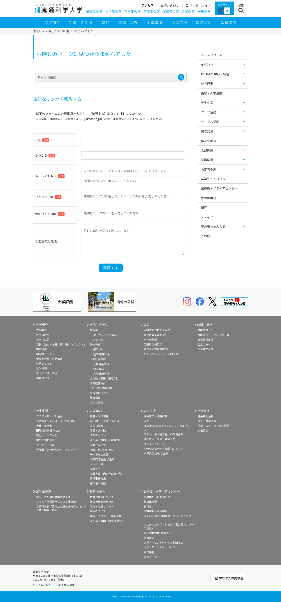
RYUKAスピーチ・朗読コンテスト (164, 448)
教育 (106, 22)
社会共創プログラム (102, 449)
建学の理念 (42, 334)
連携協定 (203, 430)
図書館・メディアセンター (219, 188)
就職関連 (207, 159)
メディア (207, 217)
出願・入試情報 (99, 416)
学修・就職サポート (102, 506)
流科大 (37, 31)
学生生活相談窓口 (46, 440)
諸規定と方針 (44, 363)
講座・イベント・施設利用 (106, 516)
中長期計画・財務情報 (49, 358)
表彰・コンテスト (46, 435)
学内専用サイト (198, 5)
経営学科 (98, 340)
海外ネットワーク (154, 443)
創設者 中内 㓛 (45, 354)
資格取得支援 (205, 339)
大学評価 (41, 368)
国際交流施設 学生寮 (156, 349)
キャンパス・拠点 (46, 373)
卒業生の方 (151, 11)
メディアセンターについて (159, 547)
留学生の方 (113, 11)
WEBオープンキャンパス (104, 421)
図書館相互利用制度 (156, 511)
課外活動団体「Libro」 (157, 533)
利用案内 (149, 506)
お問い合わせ (169, 5)
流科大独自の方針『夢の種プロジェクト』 (61, 344)
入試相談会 (96, 425)
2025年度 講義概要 (101, 388)
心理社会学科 (101, 364)
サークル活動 (210, 121)
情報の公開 (42, 378)
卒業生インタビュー (215, 179)
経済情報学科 (101, 354)
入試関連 (207, 150)
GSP (146, 421)
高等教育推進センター (157, 334)
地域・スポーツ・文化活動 (213, 425)
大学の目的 (42, 339)
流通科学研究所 (153, 344)
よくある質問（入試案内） (106, 440)
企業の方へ (204, 344)
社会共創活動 (205, 416)
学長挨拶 (41, 349)
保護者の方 (170, 11)
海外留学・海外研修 (156, 416)
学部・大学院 (81, 22)
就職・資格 (128, 22)
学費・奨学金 (44, 425)
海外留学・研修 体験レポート (162, 439)
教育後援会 (208, 198)
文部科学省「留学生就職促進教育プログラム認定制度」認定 (61, 508)
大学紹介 (52, 22)
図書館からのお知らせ (157, 497)
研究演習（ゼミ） (100, 393)
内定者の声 (208, 169)
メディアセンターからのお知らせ (163, 542)
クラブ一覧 (96, 464)
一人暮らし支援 (99, 454)
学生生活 (155, 22)
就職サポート (205, 330)
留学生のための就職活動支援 (53, 497)
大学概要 (41, 330)
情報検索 (149, 537)
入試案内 (179, 22)
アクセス (148, 5)
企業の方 (188, 11)
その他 (205, 236)
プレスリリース (211, 55)
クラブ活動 (208, 112)
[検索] (181, 77)
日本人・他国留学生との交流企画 (163, 434)
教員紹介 (95, 397)
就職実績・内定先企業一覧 (213, 334)
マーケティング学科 (105, 335)
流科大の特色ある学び (157, 330)
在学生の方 (132, 11)
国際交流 (204, 22)
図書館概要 (150, 501)
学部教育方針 (98, 383)
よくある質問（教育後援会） (107, 520)
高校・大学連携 (211, 93)
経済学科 (98, 349)
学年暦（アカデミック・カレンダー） (58, 449)
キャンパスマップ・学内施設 (161, 354)
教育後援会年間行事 (102, 501)
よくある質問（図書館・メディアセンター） (167, 517)
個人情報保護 (66, 585)
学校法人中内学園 (229, 578)
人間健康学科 (101, 373)
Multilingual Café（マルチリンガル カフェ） (167, 427)
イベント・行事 (45, 445)
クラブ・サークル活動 (49, 416)
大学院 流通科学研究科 (103, 378)
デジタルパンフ (99, 435)
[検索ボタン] (241, 8)
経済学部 (95, 344)
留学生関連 (208, 141)
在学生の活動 (98, 483)
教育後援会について (102, 497)
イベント (207, 64)
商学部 (94, 330)
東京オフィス (205, 349)
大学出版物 (96, 402)
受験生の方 (94, 11)
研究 (204, 207)
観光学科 (98, 369)
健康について (98, 511)
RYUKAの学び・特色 (215, 74)
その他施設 (150, 339)
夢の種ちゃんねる (213, 226)
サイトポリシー (44, 585)
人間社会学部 (98, 359)
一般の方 (204, 11)
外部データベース (154, 557)
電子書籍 (149, 552)
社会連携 (228, 22)
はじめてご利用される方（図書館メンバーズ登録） (169, 526)
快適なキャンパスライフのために (56, 421)
